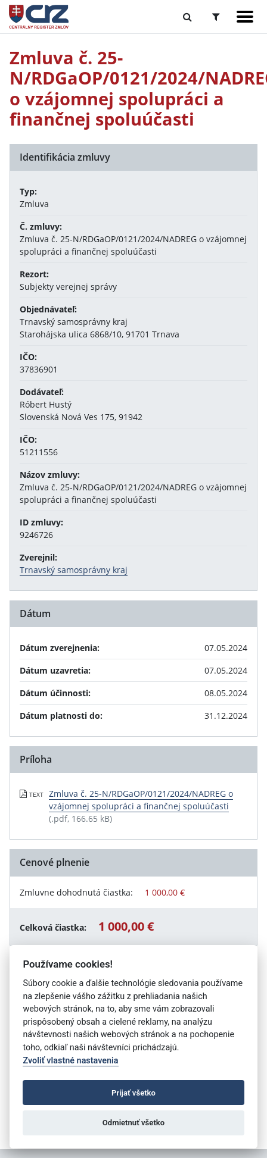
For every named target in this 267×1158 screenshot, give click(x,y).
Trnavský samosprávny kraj (74, 569)
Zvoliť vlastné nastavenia (70, 1061)
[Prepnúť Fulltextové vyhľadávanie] (187, 16)
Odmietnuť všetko (133, 1122)
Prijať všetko (133, 1092)
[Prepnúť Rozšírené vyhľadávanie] (216, 16)
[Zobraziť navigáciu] (244, 16)
